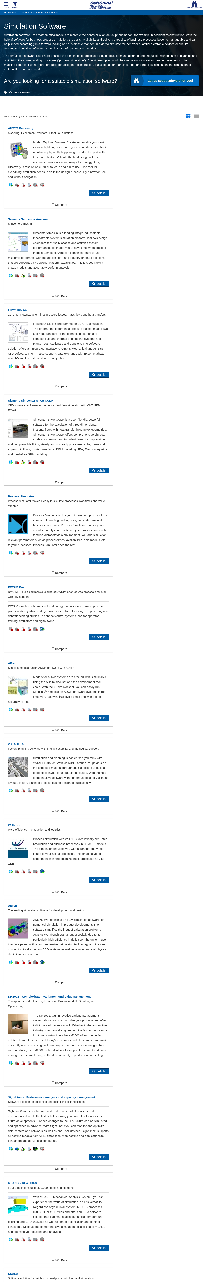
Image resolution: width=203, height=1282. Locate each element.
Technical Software (32, 12)
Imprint (7, 1242)
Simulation (53, 12)
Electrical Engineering (87, 1171)
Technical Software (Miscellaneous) (96, 1184)
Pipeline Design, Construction (155, 1178)
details (87, 198)
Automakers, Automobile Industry (32, 1171)
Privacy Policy (118, 1278)
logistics (113, 55)
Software (13, 12)
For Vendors (88, 1237)
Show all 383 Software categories (101, 1201)
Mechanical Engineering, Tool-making (97, 1178)
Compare (52, 209)
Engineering (144, 1171)
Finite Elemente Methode (26, 1178)
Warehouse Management (152, 1184)
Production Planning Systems (29, 1184)
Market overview (19, 92)
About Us (9, 1237)
